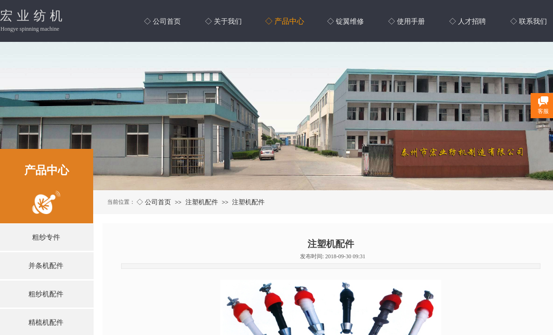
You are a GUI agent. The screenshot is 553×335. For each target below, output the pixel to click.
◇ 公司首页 (154, 202)
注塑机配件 (201, 202)
